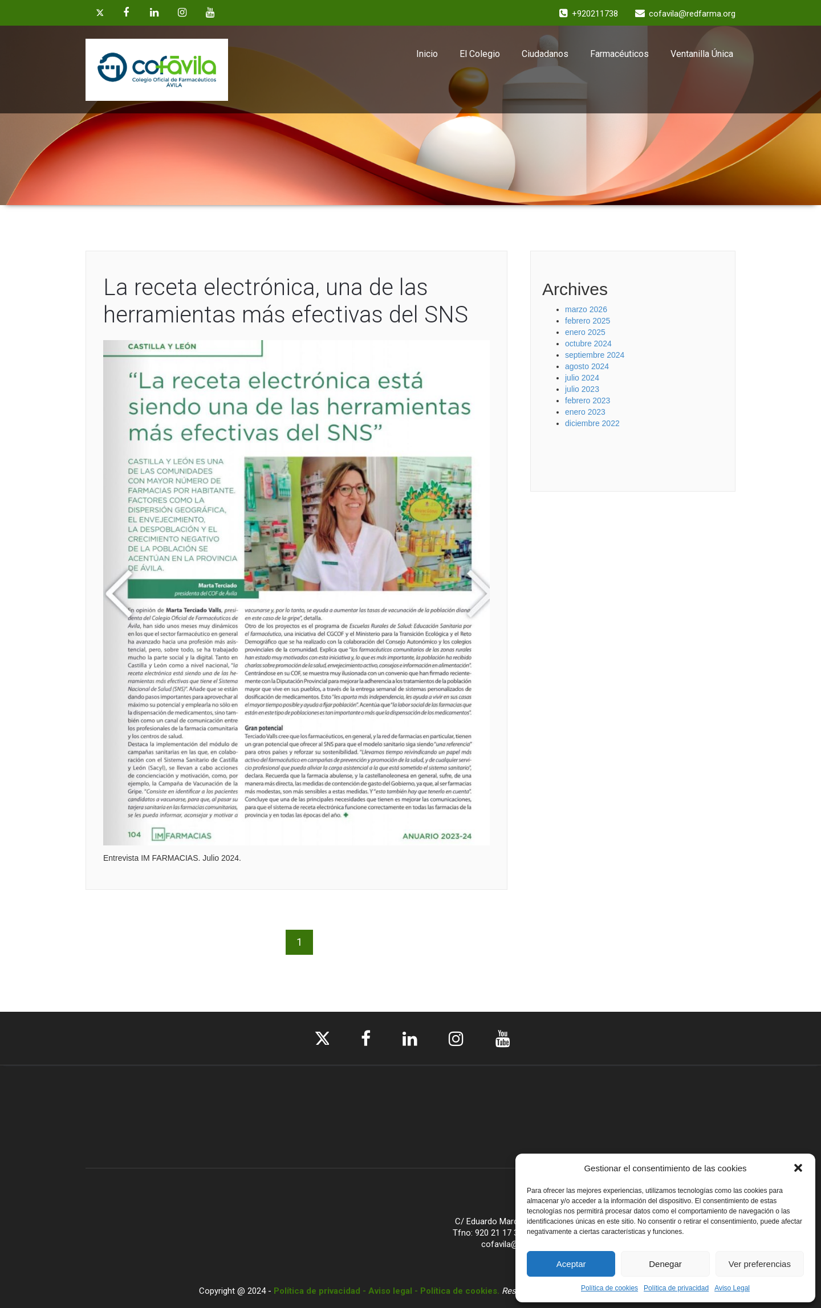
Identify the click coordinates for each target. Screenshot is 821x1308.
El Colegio (480, 53)
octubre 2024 (588, 343)
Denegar (665, 1264)
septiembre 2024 (594, 354)
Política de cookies (609, 1288)
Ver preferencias (760, 1264)
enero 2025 (585, 332)
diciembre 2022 (592, 423)
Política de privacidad (676, 1288)
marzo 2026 (586, 309)
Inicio (427, 53)
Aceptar (571, 1264)
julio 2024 (582, 377)
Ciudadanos (545, 53)
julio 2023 (582, 389)
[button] (798, 1168)
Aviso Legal (732, 1288)
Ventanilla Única (701, 53)
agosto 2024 (587, 366)
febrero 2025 (587, 320)
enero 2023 (585, 411)
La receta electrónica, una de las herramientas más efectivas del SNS (285, 301)
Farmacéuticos (619, 53)
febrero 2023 (587, 400)
